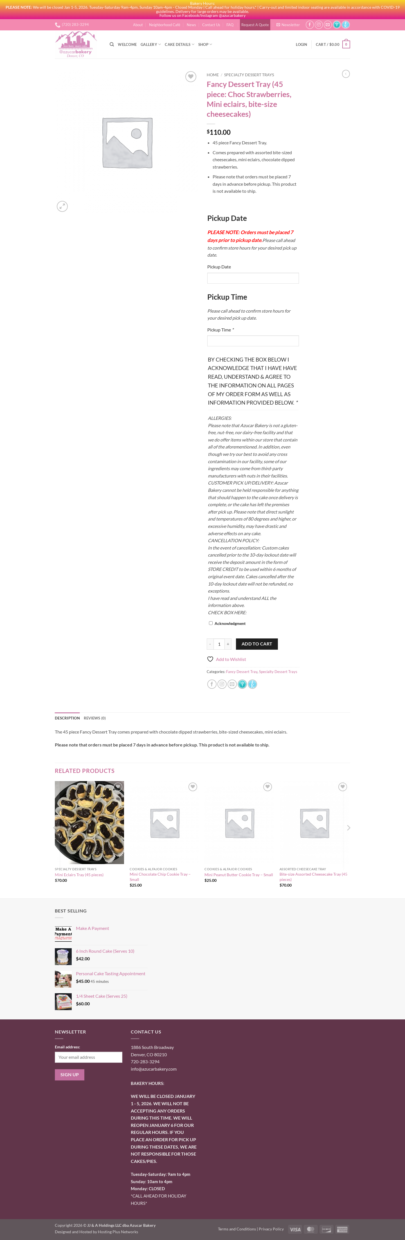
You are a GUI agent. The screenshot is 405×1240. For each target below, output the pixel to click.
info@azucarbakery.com (154, 1068)
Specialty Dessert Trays (249, 75)
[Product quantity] (219, 644)
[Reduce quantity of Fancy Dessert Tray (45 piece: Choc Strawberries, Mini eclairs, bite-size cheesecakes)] (210, 644)
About (138, 25)
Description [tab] (67, 718)
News (191, 25)
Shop (205, 44)
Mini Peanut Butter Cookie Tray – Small (238, 874)
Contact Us (211, 25)
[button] (288, 25)
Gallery (151, 44)
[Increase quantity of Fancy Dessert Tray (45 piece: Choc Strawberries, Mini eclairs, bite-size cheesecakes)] (228, 644)
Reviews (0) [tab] (95, 718)
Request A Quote (255, 25)
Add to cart (257, 643)
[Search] (112, 44)
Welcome (127, 44)
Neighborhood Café (164, 25)
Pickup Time (220, 329)
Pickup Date (219, 266)
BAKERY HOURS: (147, 1083)
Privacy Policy (271, 1228)
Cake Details (179, 44)
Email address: (67, 1046)
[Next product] (346, 74)
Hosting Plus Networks (118, 1231)
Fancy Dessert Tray (241, 671)
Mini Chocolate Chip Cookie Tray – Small (160, 877)
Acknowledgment (230, 623)
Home (213, 75)
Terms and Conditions (237, 1228)
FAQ (229, 25)
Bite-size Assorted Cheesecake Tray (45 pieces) (313, 877)
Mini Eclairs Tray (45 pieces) (79, 874)
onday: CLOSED (148, 1188)
